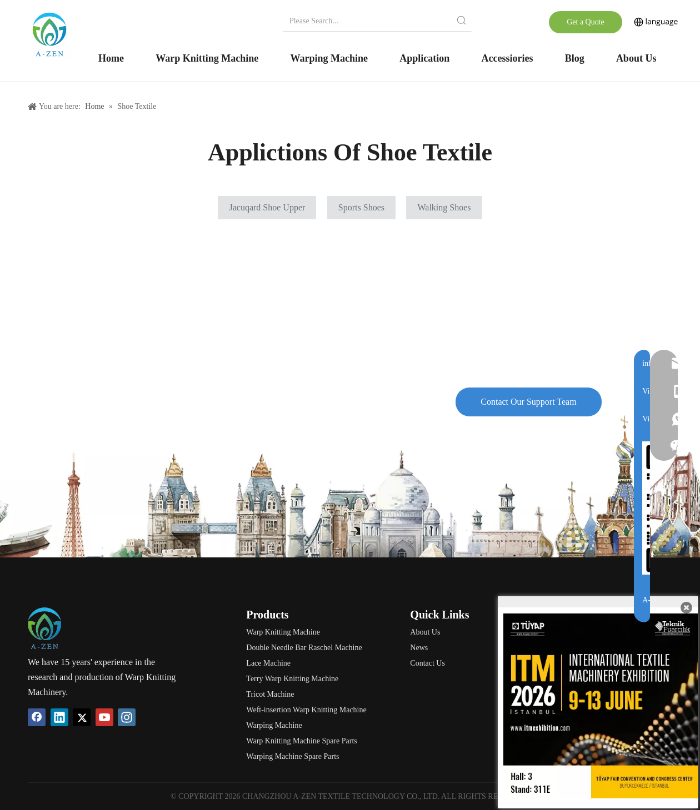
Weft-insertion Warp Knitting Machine (306, 710)
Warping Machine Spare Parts (292, 756)
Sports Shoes (361, 207)
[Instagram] (127, 717)
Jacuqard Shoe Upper (267, 207)
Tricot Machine (270, 694)
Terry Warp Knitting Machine (292, 679)
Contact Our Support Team (528, 401)
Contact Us (427, 663)
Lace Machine (268, 663)
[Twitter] (82, 717)
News (419, 647)
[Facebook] (37, 717)
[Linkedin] (59, 717)
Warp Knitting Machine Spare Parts (301, 741)
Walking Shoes (444, 207)
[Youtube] (104, 717)
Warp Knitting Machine (283, 632)
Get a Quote (585, 22)
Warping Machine (274, 725)
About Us (425, 632)
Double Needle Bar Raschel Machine (304, 647)
